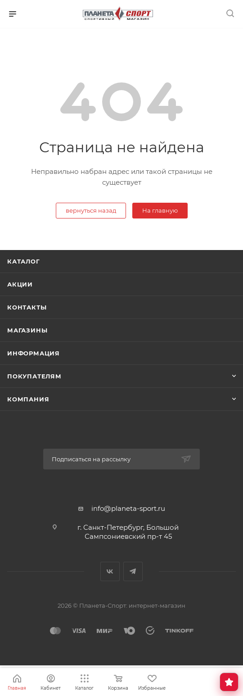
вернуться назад (91, 210)
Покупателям (34, 376)
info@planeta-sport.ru (128, 508)
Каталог (23, 261)
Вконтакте (110, 571)
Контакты (26, 307)
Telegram (133, 571)
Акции (20, 284)
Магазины (27, 330)
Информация (33, 353)
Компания (28, 399)
